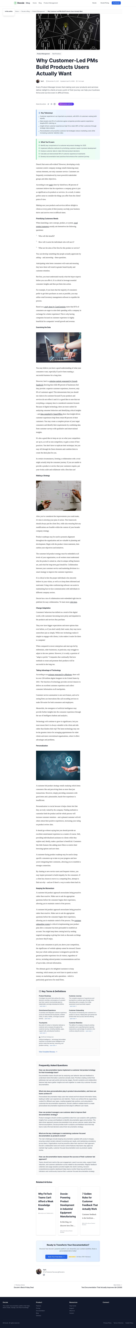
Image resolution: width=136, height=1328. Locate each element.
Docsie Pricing (105, 3)
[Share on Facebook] (51, 104)
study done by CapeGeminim (55, 307)
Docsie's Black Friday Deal (24, 1287)
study (51, 185)
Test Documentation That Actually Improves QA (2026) (101, 1287)
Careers (71, 1313)
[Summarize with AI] (66, 104)
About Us (72, 1310)
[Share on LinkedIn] (54, 104)
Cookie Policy (129, 1323)
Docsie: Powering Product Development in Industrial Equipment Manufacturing (68, 1205)
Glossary (38, 1315)
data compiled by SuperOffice (52, 414)
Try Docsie (116, 3)
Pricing (38, 1308)
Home (35, 3)
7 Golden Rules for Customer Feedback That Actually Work (90, 1201)
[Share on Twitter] (48, 104)
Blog (28, 3)
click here (73, 602)
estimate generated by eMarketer (60, 675)
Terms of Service (118, 1323)
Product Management (51, 3)
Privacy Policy (107, 1323)
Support (71, 1308)
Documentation (40, 1310)
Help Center (72, 1306)
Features (38, 1306)
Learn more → (43, 1006)
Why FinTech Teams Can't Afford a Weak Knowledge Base (45, 1201)
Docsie (94, 3)
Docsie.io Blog (25, 11)
